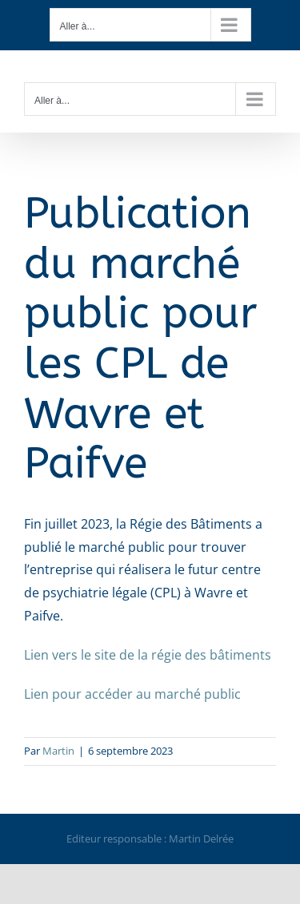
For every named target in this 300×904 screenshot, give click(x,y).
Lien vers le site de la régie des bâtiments (147, 655)
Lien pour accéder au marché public (132, 694)
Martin (58, 750)
